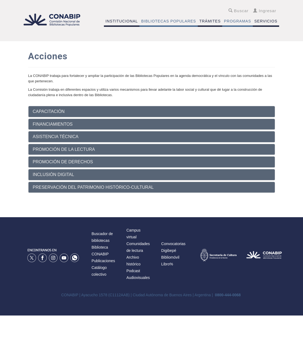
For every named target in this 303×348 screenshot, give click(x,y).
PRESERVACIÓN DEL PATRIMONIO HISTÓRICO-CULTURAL (93, 187)
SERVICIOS (266, 21)
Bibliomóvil (170, 257)
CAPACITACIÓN (49, 111)
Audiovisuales (138, 277)
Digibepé (168, 250)
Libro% (167, 264)
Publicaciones (103, 261)
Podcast (133, 271)
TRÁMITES (210, 21)
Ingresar (264, 10)
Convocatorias (173, 244)
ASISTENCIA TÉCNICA (56, 136)
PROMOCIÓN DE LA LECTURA (64, 149)
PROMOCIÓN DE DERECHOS (63, 162)
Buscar (238, 10)
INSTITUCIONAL (122, 21)
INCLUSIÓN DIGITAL (53, 174)
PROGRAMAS (237, 21)
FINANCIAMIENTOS (53, 124)
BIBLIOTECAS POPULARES (168, 21)
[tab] (151, 111)
